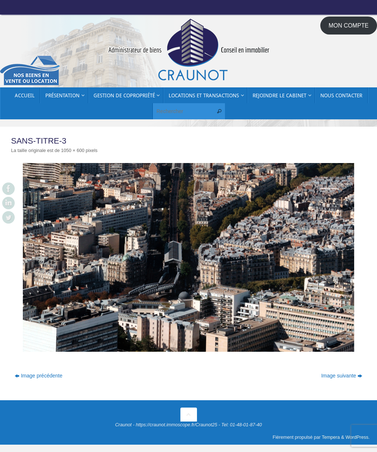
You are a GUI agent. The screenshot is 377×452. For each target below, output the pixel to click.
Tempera (331, 437)
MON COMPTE (349, 25)
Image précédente (39, 376)
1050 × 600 (72, 150)
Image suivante (341, 376)
